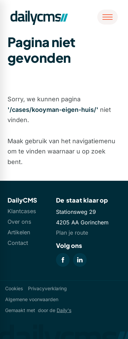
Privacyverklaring (47, 288)
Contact (18, 242)
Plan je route (72, 232)
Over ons (19, 221)
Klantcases (22, 211)
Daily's (64, 310)
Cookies (14, 288)
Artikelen (19, 232)
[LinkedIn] (80, 260)
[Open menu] (107, 17)
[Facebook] (63, 260)
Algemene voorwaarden (31, 299)
